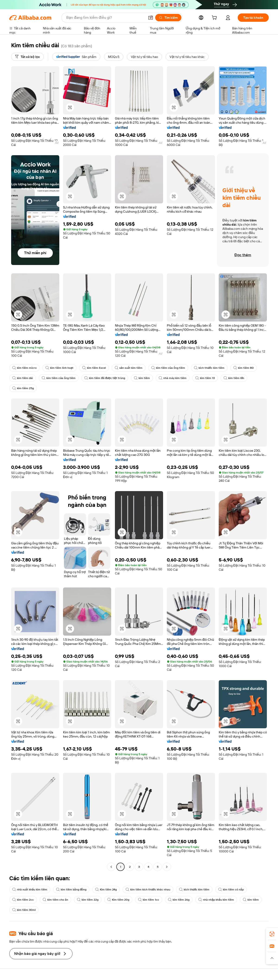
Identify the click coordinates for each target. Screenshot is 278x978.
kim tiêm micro (24, 368)
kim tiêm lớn (234, 378)
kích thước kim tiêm (209, 368)
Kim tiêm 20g (118, 900)
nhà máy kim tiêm (172, 378)
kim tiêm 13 (205, 378)
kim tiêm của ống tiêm (168, 368)
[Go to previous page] (111, 867)
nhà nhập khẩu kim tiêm (216, 900)
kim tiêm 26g (179, 900)
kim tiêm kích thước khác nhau (148, 889)
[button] (150, 17)
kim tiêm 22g (87, 900)
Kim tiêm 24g (106, 889)
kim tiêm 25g (23, 388)
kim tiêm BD (243, 368)
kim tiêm (142, 378)
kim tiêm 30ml (24, 910)
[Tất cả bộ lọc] (27, 57)
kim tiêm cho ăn (55, 900)
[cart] (215, 18)
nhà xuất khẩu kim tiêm (29, 889)
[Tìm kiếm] (168, 17)
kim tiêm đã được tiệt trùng (104, 378)
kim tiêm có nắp (231, 889)
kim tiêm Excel (94, 368)
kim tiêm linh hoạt (59, 368)
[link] (272, 934)
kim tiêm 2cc (23, 900)
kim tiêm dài (22, 378)
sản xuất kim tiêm (128, 368)
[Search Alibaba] (105, 17)
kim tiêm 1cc (148, 900)
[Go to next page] (167, 867)
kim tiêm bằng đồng (71, 889)
